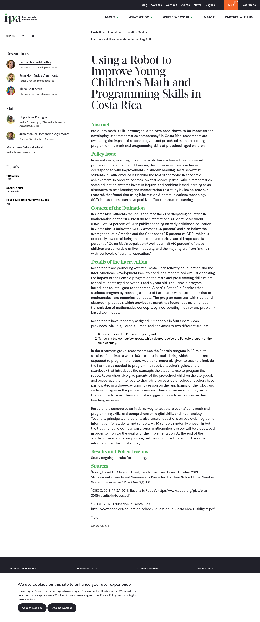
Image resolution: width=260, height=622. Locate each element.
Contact (171, 5)
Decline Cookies (62, 610)
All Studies (16, 574)
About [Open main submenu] (111, 17)
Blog (144, 5)
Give (231, 5)
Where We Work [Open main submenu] (177, 17)
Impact (209, 17)
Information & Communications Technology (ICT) (121, 39)
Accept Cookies (32, 610)
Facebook (169, 574)
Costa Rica (98, 32)
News (197, 5)
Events (185, 5)
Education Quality (135, 32)
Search (247, 5)
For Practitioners (86, 574)
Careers (156, 5)
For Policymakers (113, 574)
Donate (228, 574)
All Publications (49, 574)
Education (114, 32)
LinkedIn (142, 574)
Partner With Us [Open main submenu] (240, 17)
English (210, 5)
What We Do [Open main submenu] (140, 17)
